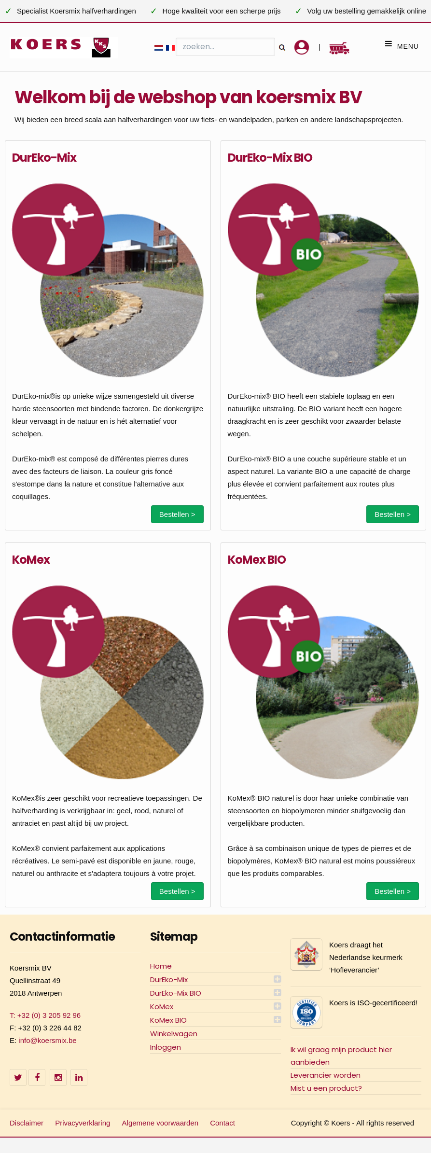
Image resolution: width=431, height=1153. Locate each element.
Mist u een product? (326, 1088)
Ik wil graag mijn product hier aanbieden (341, 1055)
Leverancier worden (326, 1075)
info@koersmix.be (47, 1040)
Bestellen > (177, 514)
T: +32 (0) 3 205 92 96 (45, 1015)
